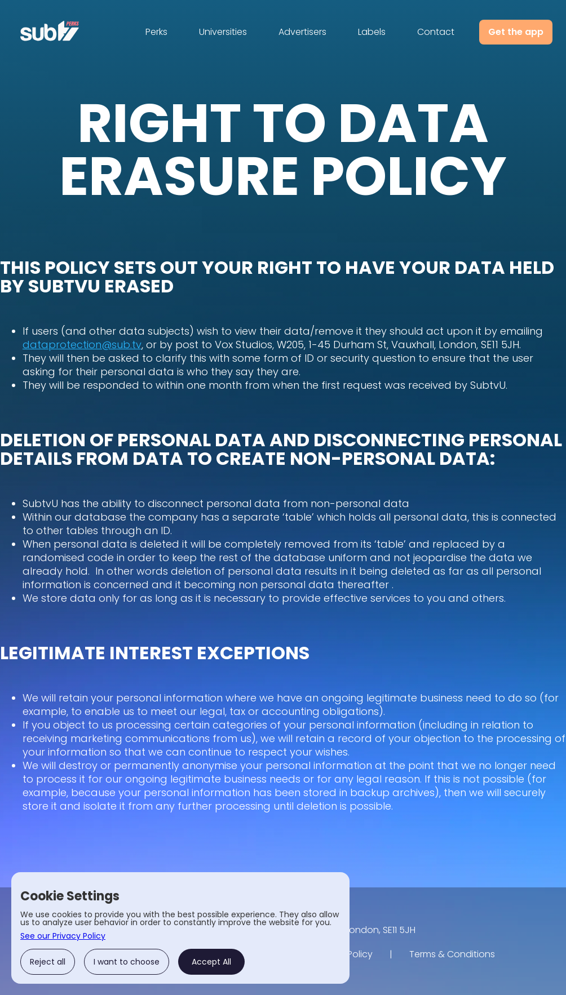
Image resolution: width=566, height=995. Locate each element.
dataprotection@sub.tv (82, 344)
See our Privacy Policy (62, 935)
